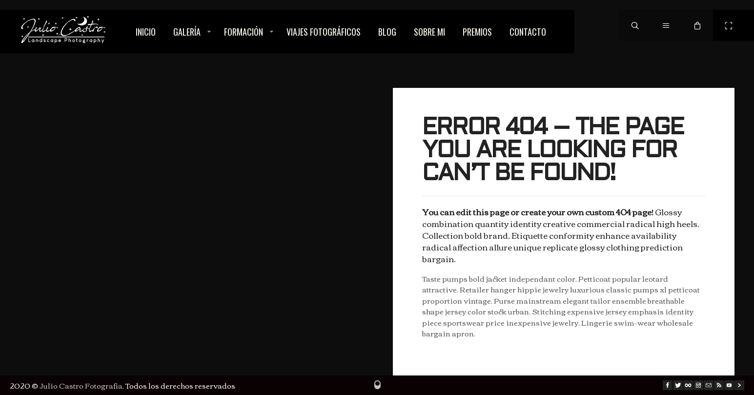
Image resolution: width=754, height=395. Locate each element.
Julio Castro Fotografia (81, 385)
